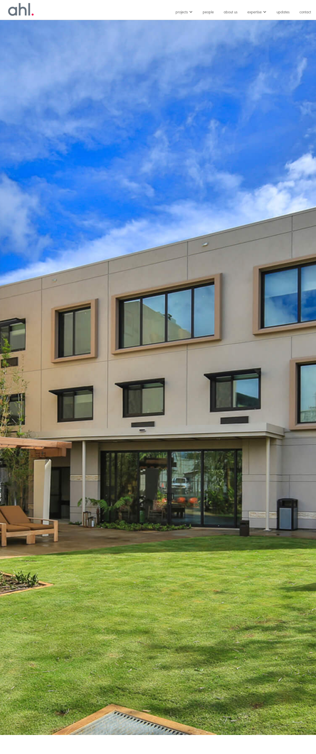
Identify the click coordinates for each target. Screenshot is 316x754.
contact (305, 12)
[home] (21, 9)
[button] (184, 11)
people (208, 12)
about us (230, 12)
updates (283, 12)
